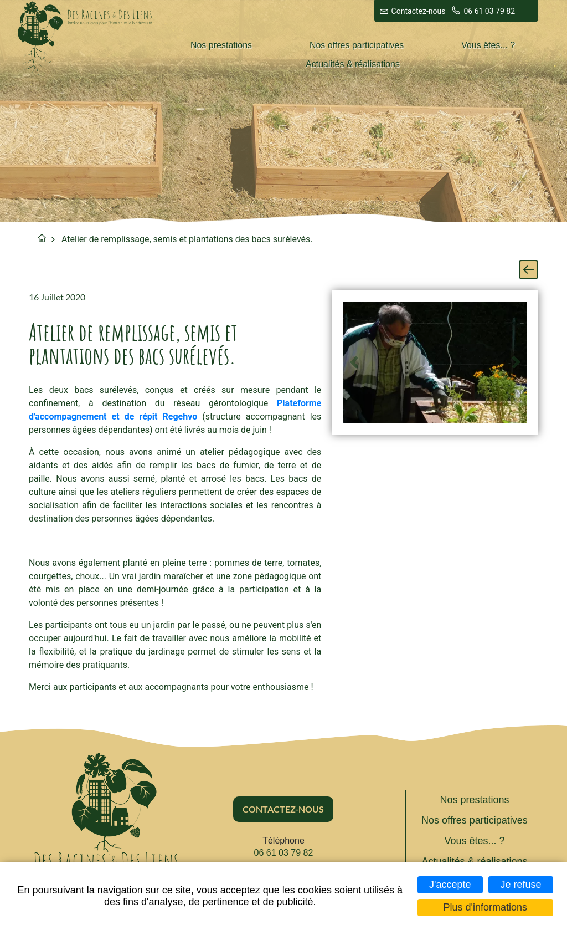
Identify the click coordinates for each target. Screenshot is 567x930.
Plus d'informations (486, 907)
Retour (528, 269)
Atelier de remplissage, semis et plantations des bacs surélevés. (187, 239)
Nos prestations (221, 45)
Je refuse (520, 884)
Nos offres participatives (357, 45)
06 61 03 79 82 (489, 11)
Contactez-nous (418, 11)
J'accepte (450, 884)
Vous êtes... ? (488, 45)
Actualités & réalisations (353, 64)
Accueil (42, 238)
